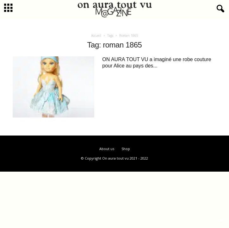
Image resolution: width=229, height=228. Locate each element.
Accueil (96, 35)
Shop (125, 148)
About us (106, 148)
